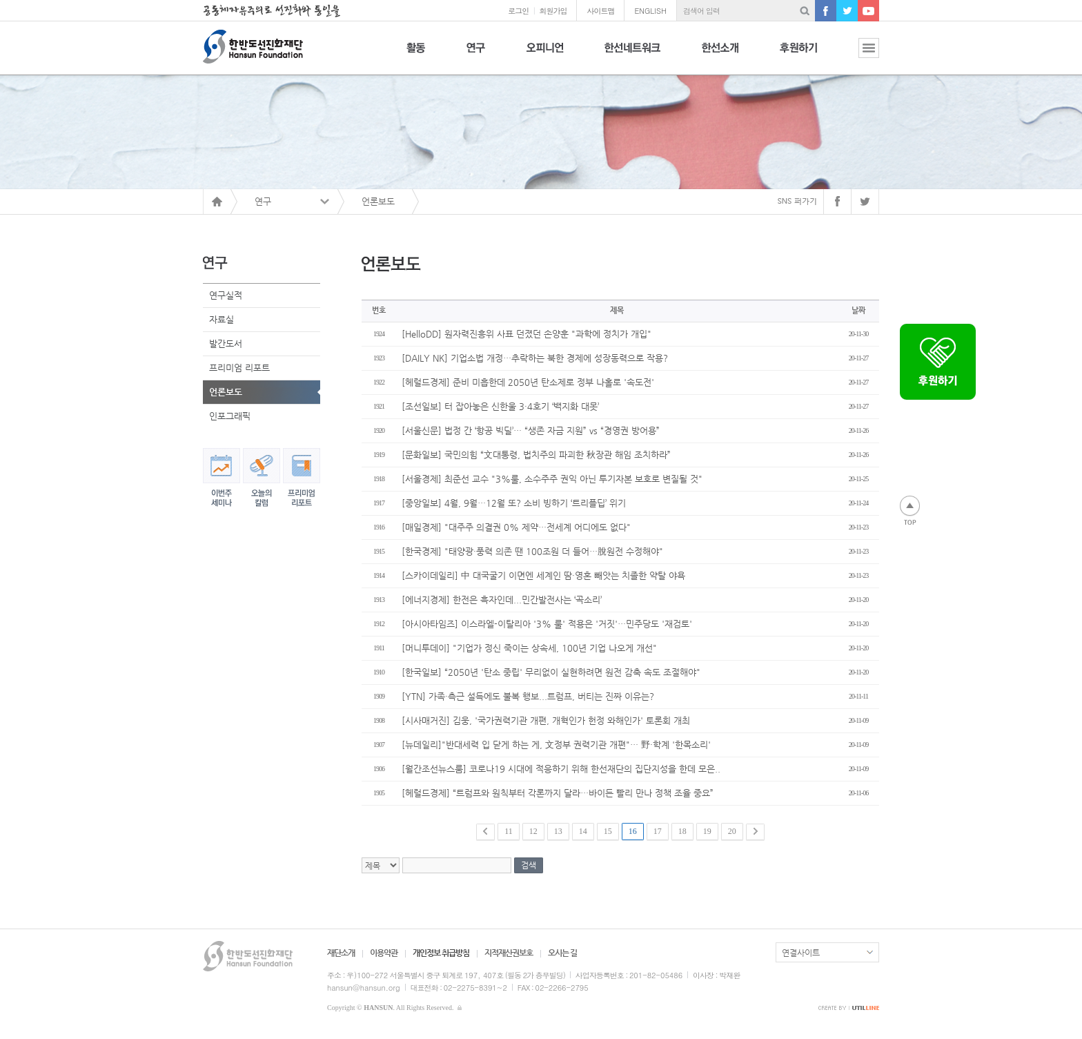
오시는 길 (562, 953)
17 (657, 831)
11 (508, 831)
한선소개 (720, 55)
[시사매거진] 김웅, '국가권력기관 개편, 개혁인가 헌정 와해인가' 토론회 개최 (546, 720)
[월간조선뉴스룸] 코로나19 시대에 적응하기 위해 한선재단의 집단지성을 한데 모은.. (561, 769)
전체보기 (858, 55)
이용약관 (383, 953)
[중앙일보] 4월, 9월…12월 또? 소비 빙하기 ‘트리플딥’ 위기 (514, 503)
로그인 (518, 11)
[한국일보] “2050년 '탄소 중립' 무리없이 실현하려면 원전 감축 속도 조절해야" (551, 672)
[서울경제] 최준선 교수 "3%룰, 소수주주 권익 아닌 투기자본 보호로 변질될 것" (552, 479)
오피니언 (545, 55)
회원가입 (553, 11)
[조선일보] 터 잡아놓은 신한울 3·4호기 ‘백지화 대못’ (500, 406)
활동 (416, 55)
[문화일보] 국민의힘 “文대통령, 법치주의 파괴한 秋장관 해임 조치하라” (536, 454)
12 (533, 831)
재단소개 (341, 953)
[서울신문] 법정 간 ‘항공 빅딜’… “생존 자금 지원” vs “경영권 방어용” (531, 430)
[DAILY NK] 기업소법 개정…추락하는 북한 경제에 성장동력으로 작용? (535, 358)
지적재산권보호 (508, 953)
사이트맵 (600, 11)
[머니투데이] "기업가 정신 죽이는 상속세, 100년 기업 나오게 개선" (529, 648)
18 (682, 831)
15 (608, 831)
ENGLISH (650, 11)
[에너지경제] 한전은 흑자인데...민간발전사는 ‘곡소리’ (502, 599)
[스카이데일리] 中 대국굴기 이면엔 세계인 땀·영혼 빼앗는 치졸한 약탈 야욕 (543, 575)
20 (732, 831)
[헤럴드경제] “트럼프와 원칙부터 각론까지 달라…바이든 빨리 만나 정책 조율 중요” (558, 793)
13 (558, 831)
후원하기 (798, 55)
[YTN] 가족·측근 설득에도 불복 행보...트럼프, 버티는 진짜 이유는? (528, 696)
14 (583, 831)
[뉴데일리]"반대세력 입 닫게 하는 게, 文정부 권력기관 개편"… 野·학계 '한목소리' (556, 744)
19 (707, 831)
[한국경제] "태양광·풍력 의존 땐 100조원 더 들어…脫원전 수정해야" (532, 551)
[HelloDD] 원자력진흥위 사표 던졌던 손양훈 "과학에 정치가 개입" (526, 334)
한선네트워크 (632, 55)
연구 (476, 55)
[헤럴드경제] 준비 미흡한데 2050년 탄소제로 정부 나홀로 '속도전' (528, 382)
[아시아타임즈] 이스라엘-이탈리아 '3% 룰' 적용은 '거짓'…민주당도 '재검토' (547, 624)
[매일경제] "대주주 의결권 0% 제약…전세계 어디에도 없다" (516, 527)
